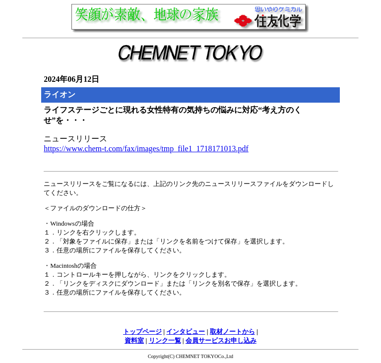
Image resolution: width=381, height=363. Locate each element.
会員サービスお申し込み (221, 340)
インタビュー (185, 331)
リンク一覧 (165, 340)
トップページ (142, 331)
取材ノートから (232, 331)
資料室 (134, 340)
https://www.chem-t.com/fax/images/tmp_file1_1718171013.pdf (146, 148)
